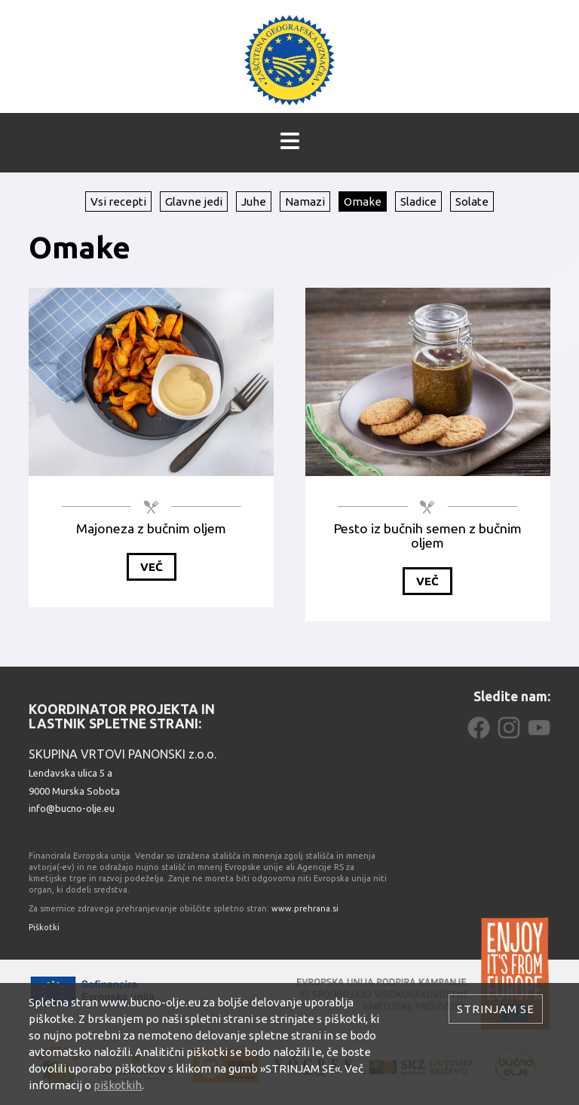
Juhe (253, 201)
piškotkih (117, 1085)
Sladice (418, 201)
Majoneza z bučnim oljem (151, 528)
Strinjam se (496, 1009)
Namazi (305, 201)
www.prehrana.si (305, 908)
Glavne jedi (193, 201)
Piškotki (44, 927)
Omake (362, 201)
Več (151, 566)
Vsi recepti (118, 201)
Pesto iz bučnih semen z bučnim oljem (428, 535)
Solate (472, 201)
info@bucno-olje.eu (72, 808)
